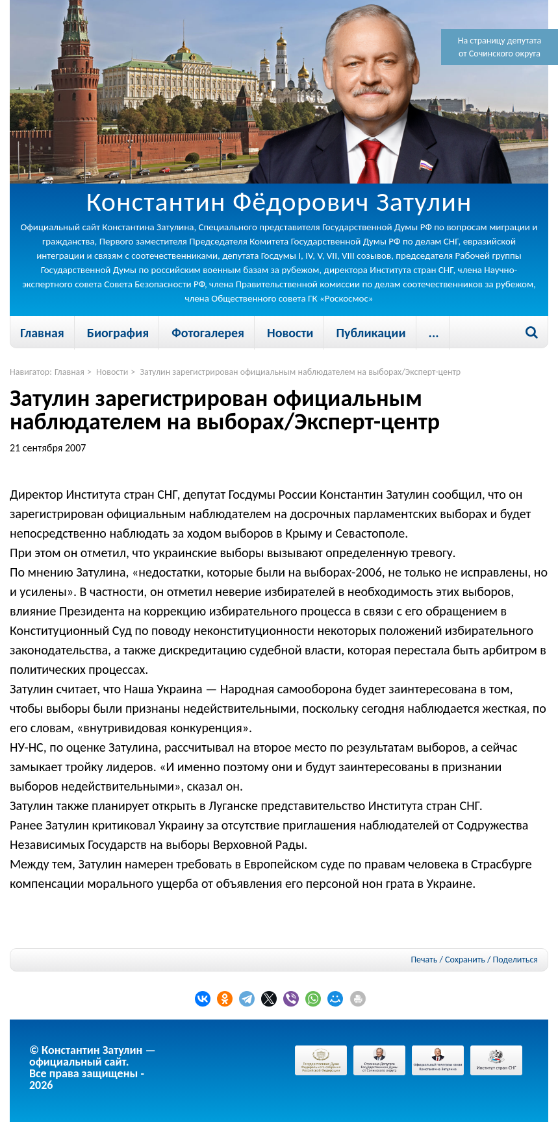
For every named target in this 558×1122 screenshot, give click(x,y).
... (434, 332)
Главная (42, 332)
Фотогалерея (207, 332)
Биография (118, 332)
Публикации (370, 332)
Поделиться (515, 959)
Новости (290, 332)
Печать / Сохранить (448, 959)
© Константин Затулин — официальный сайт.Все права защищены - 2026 (92, 1067)
